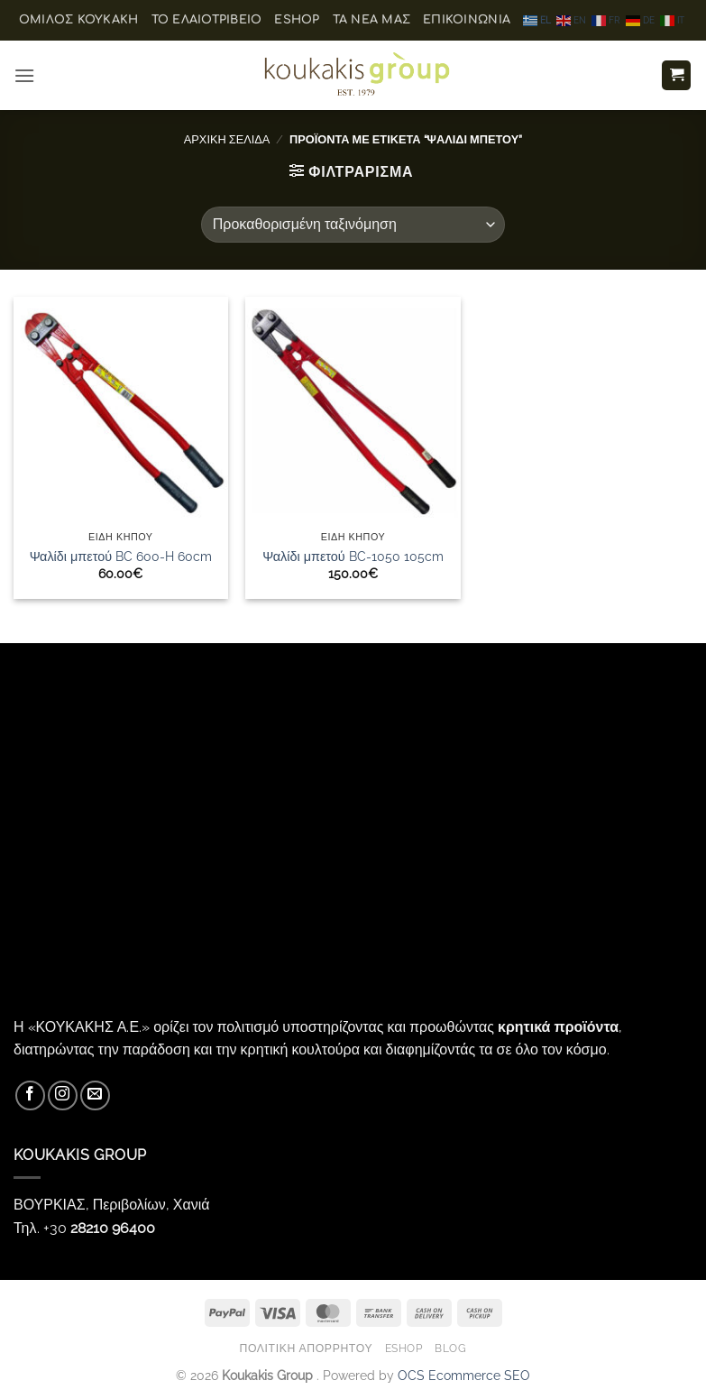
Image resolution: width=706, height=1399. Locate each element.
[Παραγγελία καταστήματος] (353, 225)
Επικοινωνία (466, 20)
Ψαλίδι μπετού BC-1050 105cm (352, 556)
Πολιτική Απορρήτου (305, 1348)
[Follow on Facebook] (30, 1095)
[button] (24, 75)
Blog (450, 1348)
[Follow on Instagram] (63, 1095)
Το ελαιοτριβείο (206, 20)
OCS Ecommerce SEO (464, 1375)
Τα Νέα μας (372, 20)
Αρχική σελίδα (227, 139)
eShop (296, 20)
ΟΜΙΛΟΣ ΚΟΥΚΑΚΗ (79, 20)
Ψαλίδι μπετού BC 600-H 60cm (121, 556)
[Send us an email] (95, 1095)
